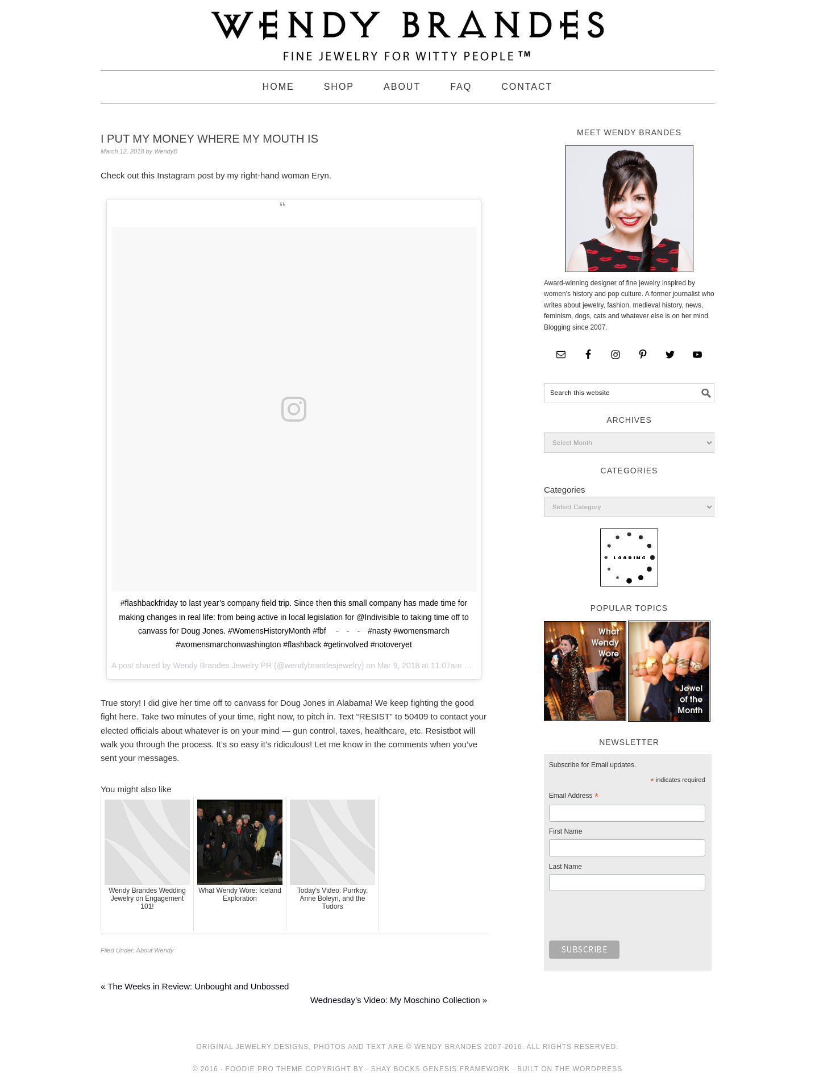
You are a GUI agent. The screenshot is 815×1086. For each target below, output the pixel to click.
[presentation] (635, 919)
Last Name (565, 867)
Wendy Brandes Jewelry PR (222, 665)
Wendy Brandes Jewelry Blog (407, 30)
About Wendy (155, 950)
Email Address (573, 797)
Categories (564, 489)
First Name (566, 831)
